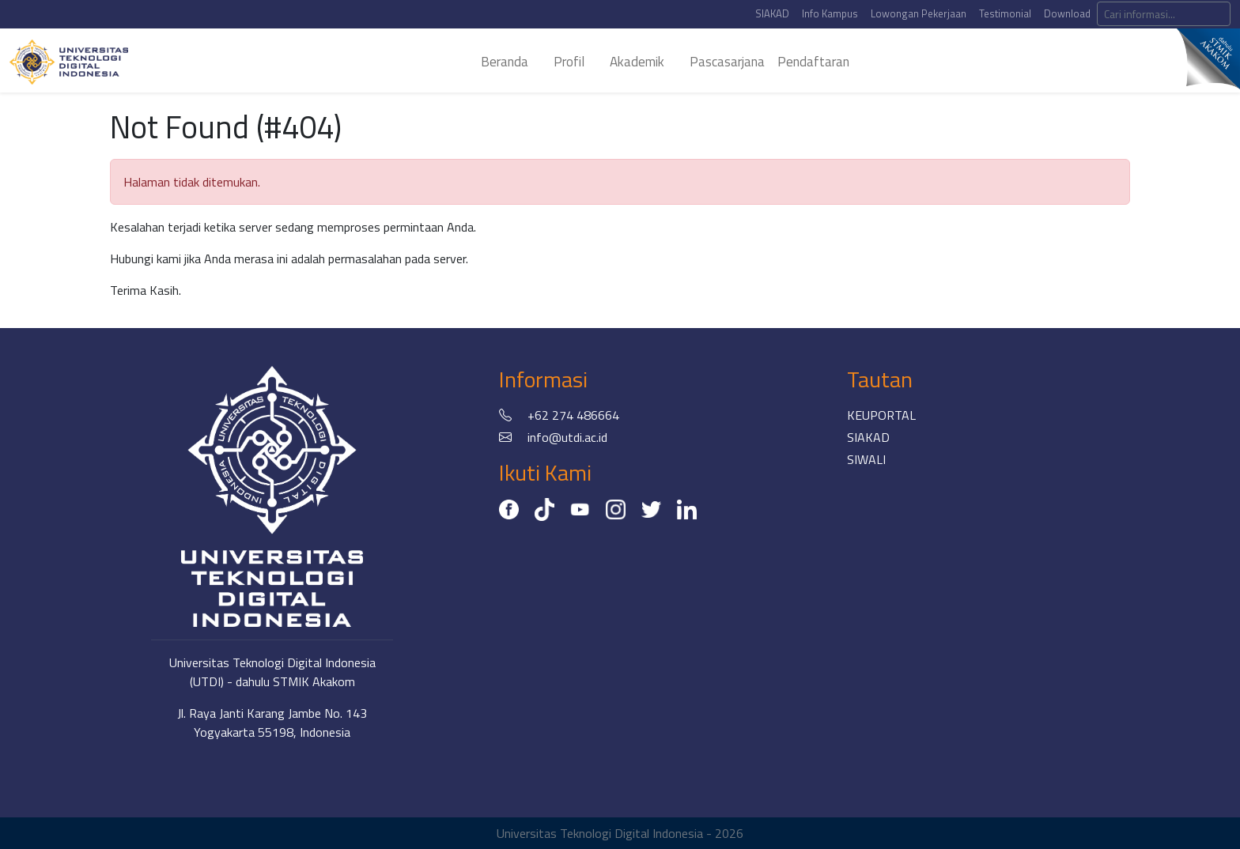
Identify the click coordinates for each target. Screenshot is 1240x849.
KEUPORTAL (881, 415)
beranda (504, 61)
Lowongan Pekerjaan (918, 13)
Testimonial (1005, 13)
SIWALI (866, 459)
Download (1067, 13)
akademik (637, 61)
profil (569, 61)
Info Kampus (830, 13)
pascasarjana (727, 61)
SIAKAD (772, 13)
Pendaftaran (813, 61)
